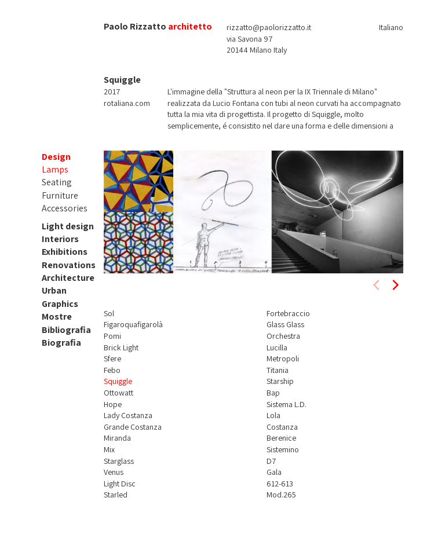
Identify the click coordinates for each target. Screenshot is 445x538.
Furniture (60, 195)
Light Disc (120, 483)
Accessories (64, 208)
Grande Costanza (133, 427)
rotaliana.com (127, 103)
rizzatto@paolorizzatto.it (269, 27)
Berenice (281, 438)
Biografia (61, 342)
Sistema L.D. (287, 404)
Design (56, 157)
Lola (273, 415)
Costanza (282, 427)
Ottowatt (118, 392)
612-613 (280, 483)
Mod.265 (281, 494)
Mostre (57, 316)
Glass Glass (285, 324)
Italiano (391, 27)
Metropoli (283, 358)
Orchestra (283, 336)
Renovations (69, 265)
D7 (271, 461)
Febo (112, 370)
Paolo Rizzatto (135, 26)
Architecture (68, 278)
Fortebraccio (288, 313)
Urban (54, 290)
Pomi (112, 336)
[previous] (377, 285)
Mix (109, 449)
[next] (394, 285)
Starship (280, 381)
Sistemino (283, 449)
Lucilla (277, 347)
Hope (113, 404)
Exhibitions (64, 252)
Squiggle (118, 381)
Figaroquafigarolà (133, 324)
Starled (115, 494)
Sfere (112, 358)
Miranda (117, 438)
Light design (68, 226)
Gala (274, 472)
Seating (57, 182)
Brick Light (121, 347)
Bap (273, 392)
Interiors (60, 239)
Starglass (119, 461)
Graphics (60, 304)
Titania (278, 370)
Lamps (55, 169)
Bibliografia (66, 330)
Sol (109, 313)
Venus (113, 472)
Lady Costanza (128, 415)
